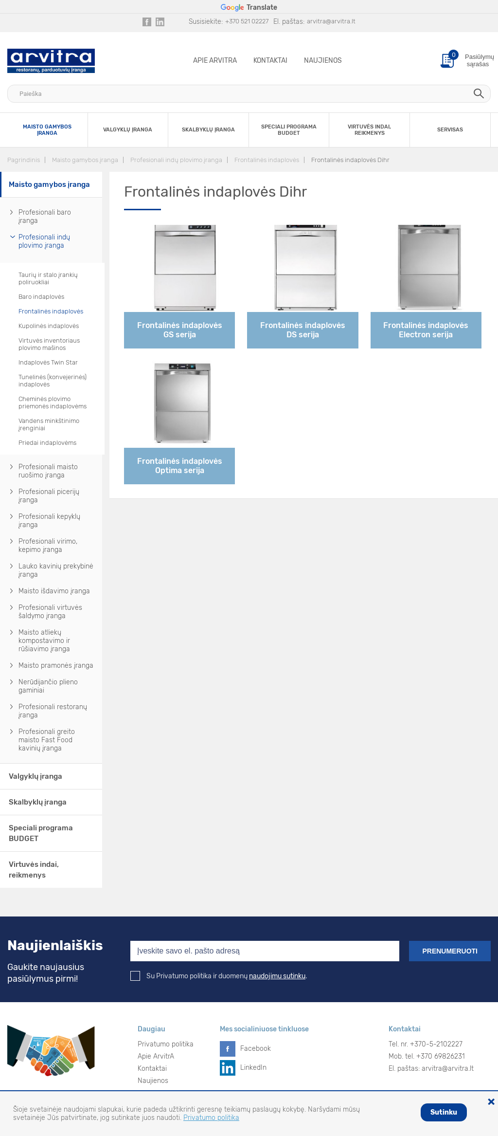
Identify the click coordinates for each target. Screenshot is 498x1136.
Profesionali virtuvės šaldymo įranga (50, 612)
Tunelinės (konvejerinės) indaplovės (52, 380)
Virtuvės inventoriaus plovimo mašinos (49, 344)
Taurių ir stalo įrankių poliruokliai (48, 278)
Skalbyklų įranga (38, 802)
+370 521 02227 (246, 21)
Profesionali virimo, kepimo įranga (47, 545)
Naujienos (323, 60)
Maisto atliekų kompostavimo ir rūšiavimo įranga (44, 640)
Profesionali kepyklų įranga (49, 521)
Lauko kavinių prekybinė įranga (55, 570)
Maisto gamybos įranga (85, 160)
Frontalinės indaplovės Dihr (350, 160)
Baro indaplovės (41, 296)
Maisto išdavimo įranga (54, 591)
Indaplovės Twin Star (48, 362)
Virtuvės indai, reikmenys (34, 869)
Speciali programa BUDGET (41, 833)
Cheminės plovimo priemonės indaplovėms (52, 402)
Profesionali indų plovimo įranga (176, 160)
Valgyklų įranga (35, 776)
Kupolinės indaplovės (48, 326)
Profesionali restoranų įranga (52, 711)
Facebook (255, 1048)
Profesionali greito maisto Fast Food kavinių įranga (46, 740)
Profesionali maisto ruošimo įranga (48, 471)
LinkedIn (253, 1067)
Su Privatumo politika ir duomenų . (218, 976)
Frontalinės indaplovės (266, 160)
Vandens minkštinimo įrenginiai (48, 424)
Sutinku (443, 1112)
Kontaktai (270, 60)
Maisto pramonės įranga (55, 665)
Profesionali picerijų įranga (48, 496)
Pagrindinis (23, 160)
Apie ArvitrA (215, 60)
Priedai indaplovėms (47, 442)
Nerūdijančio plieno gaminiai (48, 686)
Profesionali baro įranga (44, 216)
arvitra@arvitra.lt (331, 21)
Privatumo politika (166, 1044)
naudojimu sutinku (277, 976)
